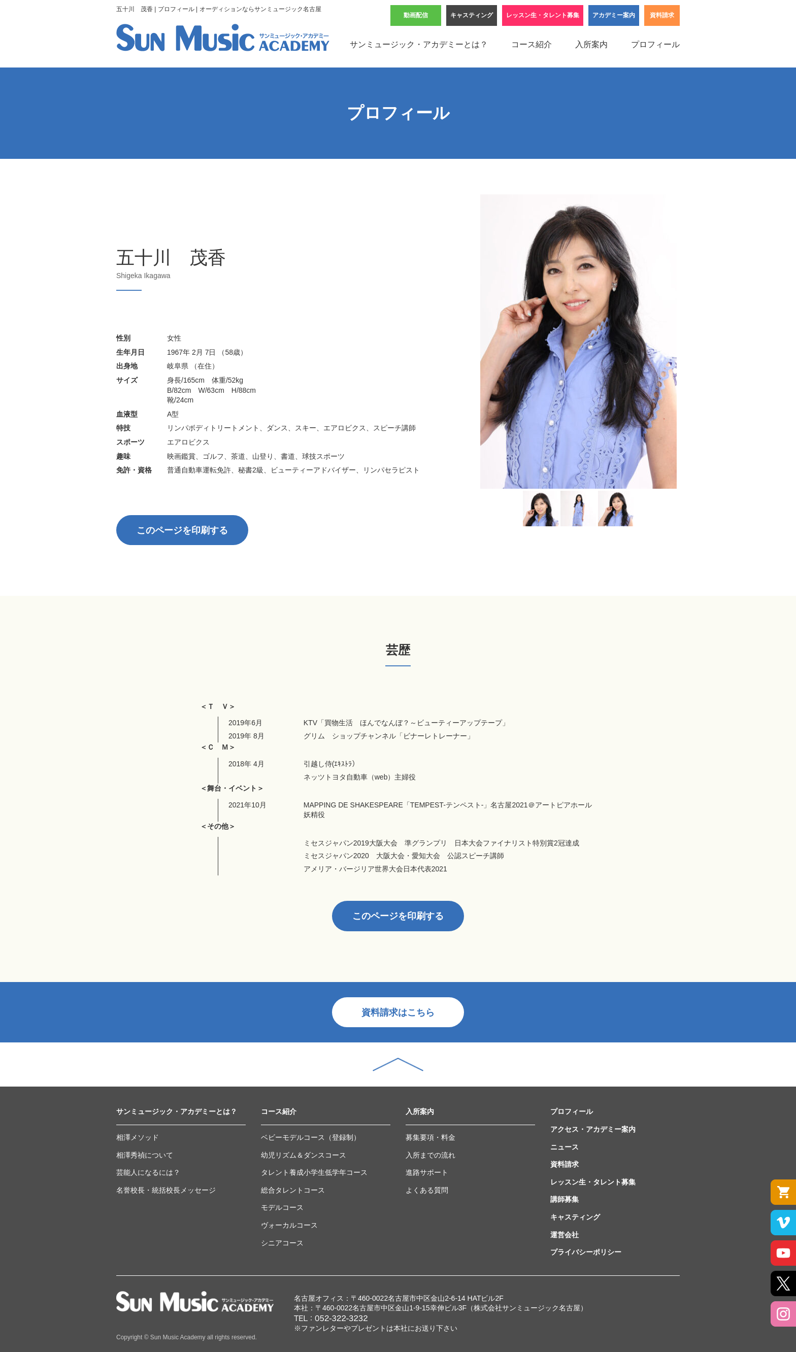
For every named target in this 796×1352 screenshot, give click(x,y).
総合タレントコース (293, 1190)
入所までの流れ (430, 1155)
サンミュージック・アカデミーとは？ (419, 44)
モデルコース (282, 1207)
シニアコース (282, 1243)
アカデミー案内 (613, 15)
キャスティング (471, 15)
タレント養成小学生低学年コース (314, 1172)
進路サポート (427, 1172)
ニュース (564, 1147)
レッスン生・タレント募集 (542, 15)
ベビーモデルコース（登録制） (310, 1137)
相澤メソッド (137, 1137)
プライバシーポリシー (585, 1252)
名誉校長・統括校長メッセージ (166, 1190)
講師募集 (564, 1199)
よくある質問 (427, 1190)
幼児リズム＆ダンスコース (303, 1155)
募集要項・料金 (430, 1137)
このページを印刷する (182, 530)
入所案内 (591, 44)
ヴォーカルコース (289, 1225)
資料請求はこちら (398, 1012)
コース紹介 (531, 44)
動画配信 (416, 15)
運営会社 (564, 1235)
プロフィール (655, 44)
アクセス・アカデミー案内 (593, 1129)
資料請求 (662, 15)
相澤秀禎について (144, 1155)
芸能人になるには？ (148, 1172)
